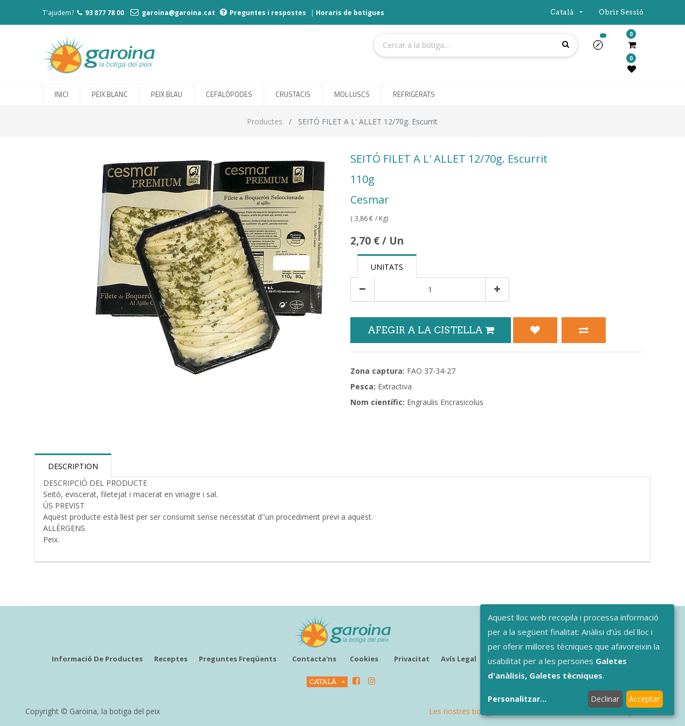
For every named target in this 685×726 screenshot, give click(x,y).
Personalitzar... (517, 699)
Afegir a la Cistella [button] (431, 330)
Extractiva (395, 386)
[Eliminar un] (362, 289)
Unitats (387, 267)
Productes (264, 121)
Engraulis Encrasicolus (445, 402)
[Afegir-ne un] (497, 289)
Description (73, 466)
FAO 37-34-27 (431, 371)
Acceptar (644, 699)
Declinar (605, 699)
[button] (602, 48)
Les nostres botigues (465, 711)
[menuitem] (61, 94)
